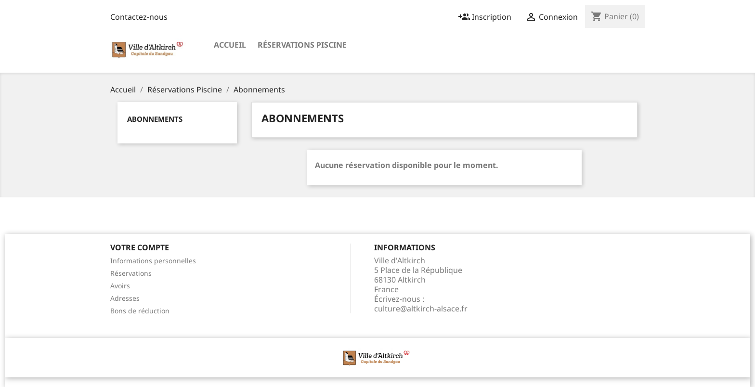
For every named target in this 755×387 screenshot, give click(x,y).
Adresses (125, 298)
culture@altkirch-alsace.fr (421, 308)
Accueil (230, 44)
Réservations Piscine (302, 44)
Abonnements (154, 119)
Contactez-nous (139, 17)
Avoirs (120, 285)
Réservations (131, 273)
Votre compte (139, 247)
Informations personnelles (153, 260)
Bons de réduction (139, 310)
